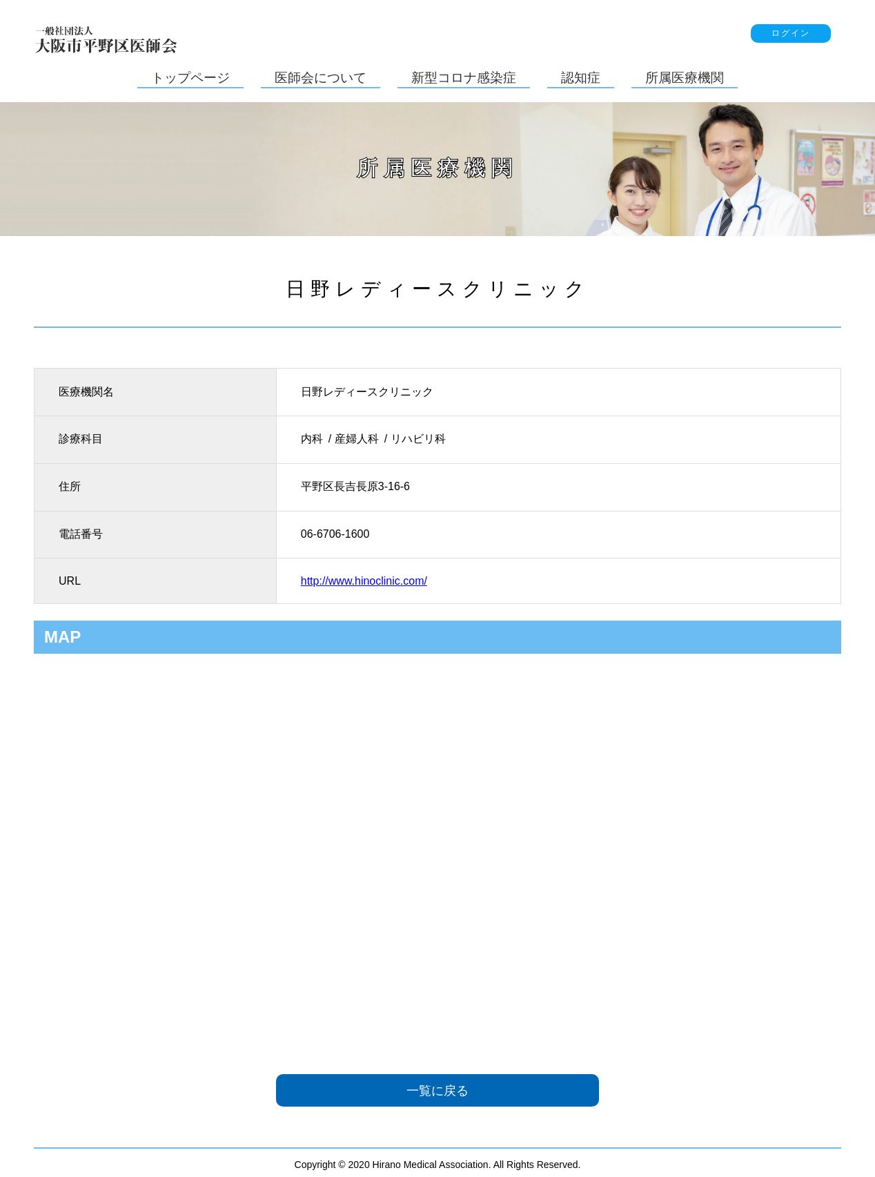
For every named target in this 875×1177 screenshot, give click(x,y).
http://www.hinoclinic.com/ (364, 581)
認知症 (580, 77)
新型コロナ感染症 (463, 77)
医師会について (320, 77)
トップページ (190, 77)
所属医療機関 (684, 77)
